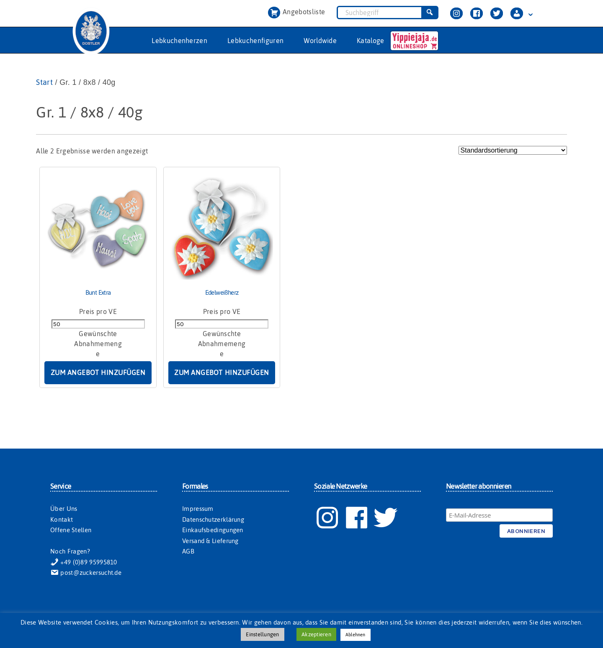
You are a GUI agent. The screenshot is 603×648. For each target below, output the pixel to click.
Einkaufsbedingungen (212, 529)
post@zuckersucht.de (85, 572)
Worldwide (320, 40)
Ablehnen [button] (355, 634)
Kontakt (61, 519)
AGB (188, 551)
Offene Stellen (70, 529)
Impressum (198, 508)
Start (44, 82)
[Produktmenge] (98, 324)
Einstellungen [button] (262, 634)
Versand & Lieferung (210, 540)
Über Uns (63, 508)
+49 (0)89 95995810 (83, 562)
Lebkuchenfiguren (255, 40)
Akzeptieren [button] (316, 634)
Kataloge (370, 40)
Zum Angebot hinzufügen (98, 372)
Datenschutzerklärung (213, 519)
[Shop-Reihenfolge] (513, 150)
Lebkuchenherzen (179, 40)
